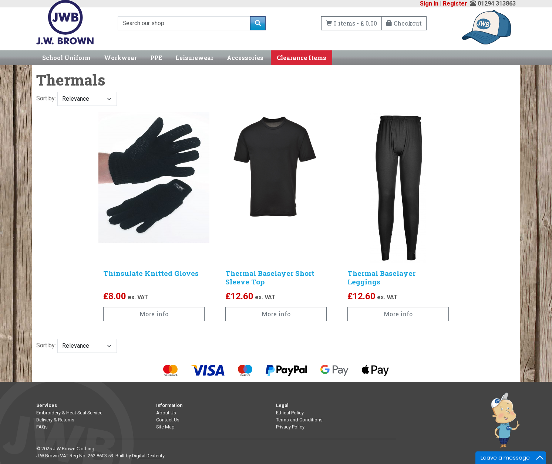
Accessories (245, 57)
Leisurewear (194, 57)
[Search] (184, 23)
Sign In (429, 3)
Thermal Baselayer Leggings (381, 277)
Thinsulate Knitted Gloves (151, 273)
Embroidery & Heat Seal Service (69, 412)
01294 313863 (497, 3)
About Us (166, 412)
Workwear (120, 57)
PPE (156, 57)
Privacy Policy (290, 427)
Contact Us (167, 420)
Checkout (404, 23)
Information (169, 405)
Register (455, 3)
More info (153, 314)
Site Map (165, 427)
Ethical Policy (290, 412)
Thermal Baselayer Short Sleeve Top (269, 277)
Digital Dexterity (148, 455)
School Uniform (66, 57)
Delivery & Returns (55, 420)
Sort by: (76, 99)
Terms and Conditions (299, 420)
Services (46, 405)
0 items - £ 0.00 (351, 23)
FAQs (42, 427)
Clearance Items (301, 57)
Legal (282, 405)
